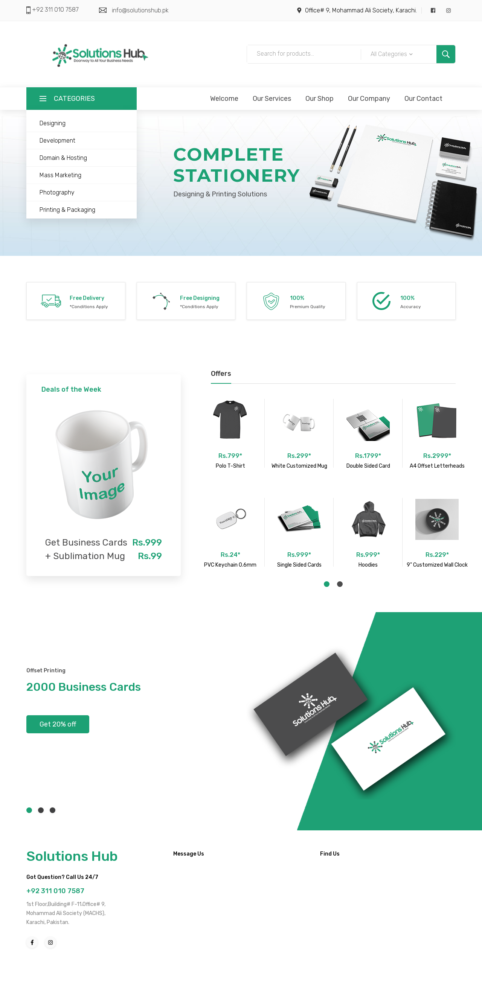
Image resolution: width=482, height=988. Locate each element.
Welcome (224, 98)
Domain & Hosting (63, 157)
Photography (57, 192)
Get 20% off (58, 724)
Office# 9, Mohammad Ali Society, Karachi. (361, 10)
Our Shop (319, 98)
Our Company (369, 98)
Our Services (272, 98)
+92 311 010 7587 (55, 9)
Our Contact (423, 98)
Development (57, 140)
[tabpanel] (230, 483)
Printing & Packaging (67, 209)
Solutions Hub (72, 856)
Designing (53, 123)
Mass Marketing (60, 175)
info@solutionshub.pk (140, 10)
